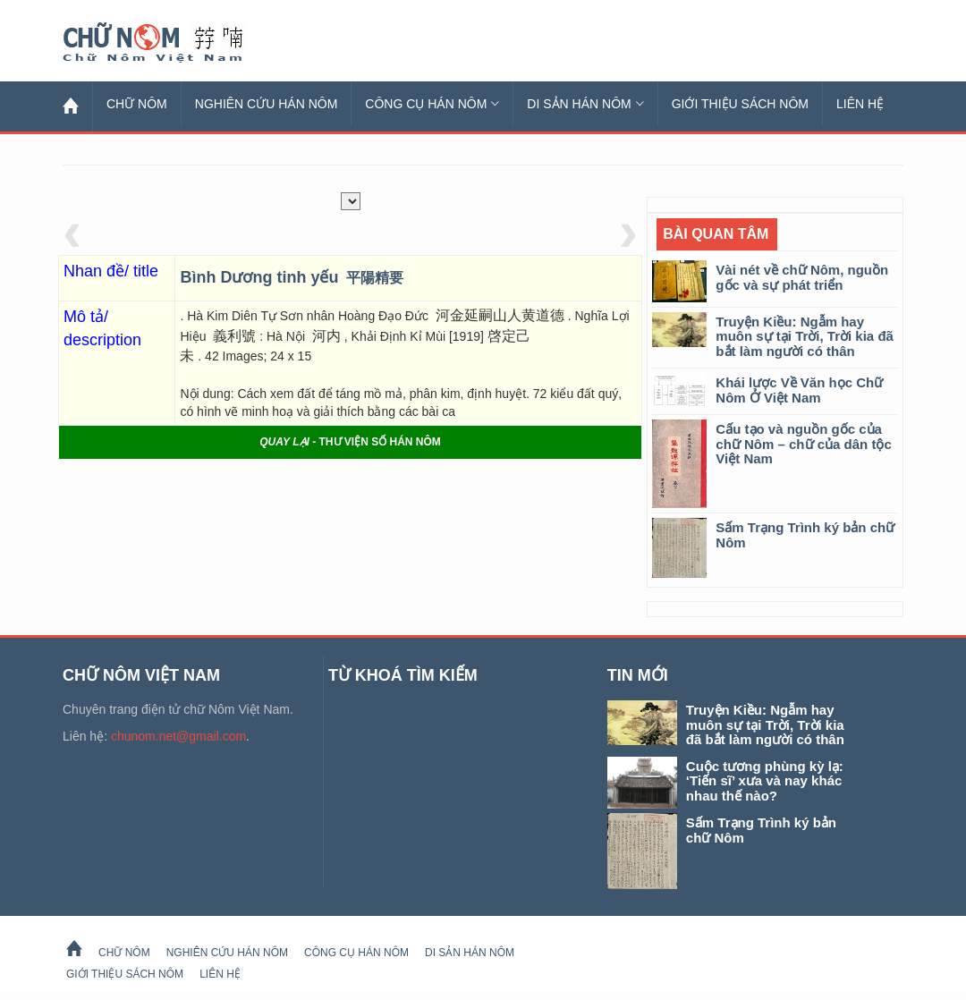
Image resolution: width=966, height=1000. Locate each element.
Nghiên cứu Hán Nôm (266, 104)
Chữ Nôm (174, 43)
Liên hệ (860, 104)
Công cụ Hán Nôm (432, 104)
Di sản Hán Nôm (585, 104)
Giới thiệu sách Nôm (740, 104)
